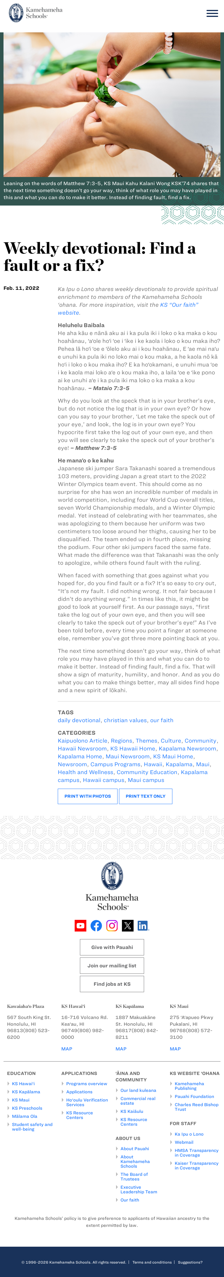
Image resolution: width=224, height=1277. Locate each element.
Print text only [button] (146, 796)
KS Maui (20, 1100)
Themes (146, 741)
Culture (171, 741)
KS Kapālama (26, 1092)
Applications (79, 1092)
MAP (66, 1048)
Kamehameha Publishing (189, 1086)
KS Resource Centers (79, 1115)
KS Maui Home (173, 756)
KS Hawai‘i (23, 1083)
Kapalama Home (80, 756)
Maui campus (146, 780)
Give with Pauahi (112, 947)
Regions (121, 741)
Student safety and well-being (32, 1127)
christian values (125, 720)
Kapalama (179, 764)
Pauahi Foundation (194, 1096)
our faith (162, 720)
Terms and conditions (152, 1262)
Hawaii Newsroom (82, 748)
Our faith (129, 1200)
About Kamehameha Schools (135, 1162)
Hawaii (153, 764)
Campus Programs (115, 764)
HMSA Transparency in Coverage (196, 1152)
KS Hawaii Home (132, 748)
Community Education (147, 772)
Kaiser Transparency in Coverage (196, 1165)
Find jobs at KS (112, 984)
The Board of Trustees (134, 1176)
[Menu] (210, 13)
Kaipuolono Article (82, 741)
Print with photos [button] (87, 796)
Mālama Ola (24, 1116)
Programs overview (86, 1083)
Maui (202, 764)
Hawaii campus (103, 780)
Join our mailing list (112, 965)
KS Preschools (27, 1108)
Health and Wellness (85, 772)
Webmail (184, 1142)
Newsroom (72, 764)
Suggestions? (190, 1262)
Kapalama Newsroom (187, 748)
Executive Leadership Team (138, 1189)
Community (200, 741)
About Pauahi (134, 1148)
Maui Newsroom (128, 756)
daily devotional (79, 720)
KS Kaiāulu (131, 1111)
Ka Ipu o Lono (189, 1134)
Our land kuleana (138, 1090)
